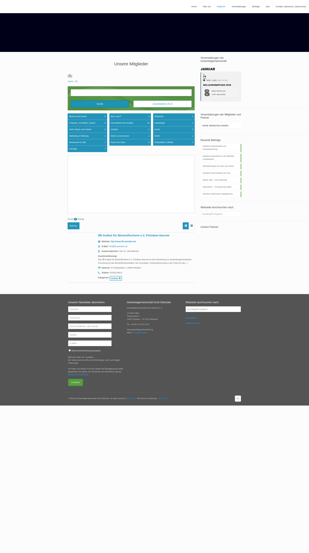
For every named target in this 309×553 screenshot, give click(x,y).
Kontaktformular (139, 333)
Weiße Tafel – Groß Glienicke (215, 180)
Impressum (131, 398)
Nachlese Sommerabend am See (216, 173)
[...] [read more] (186, 263)
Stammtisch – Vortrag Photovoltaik (217, 187)
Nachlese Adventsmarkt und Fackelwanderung (214, 147)
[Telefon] (90, 335)
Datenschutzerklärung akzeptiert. (85, 350)
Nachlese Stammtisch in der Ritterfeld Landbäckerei (218, 157)
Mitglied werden (193, 323)
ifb (76, 81)
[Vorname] (90, 309)
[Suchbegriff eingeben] (221, 214)
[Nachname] (90, 318)
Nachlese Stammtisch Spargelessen (218, 194)
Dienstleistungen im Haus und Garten (218, 166)
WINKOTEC (162, 398)
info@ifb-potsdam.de (118, 246)
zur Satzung (191, 318)
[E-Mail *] (90, 343)
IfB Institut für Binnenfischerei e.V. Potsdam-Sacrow (133, 235)
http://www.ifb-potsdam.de (123, 241)
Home (70, 81)
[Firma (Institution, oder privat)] (90, 326)
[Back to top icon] (238, 399)
